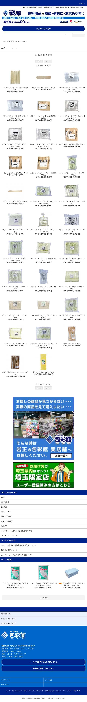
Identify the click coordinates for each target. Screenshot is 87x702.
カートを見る (48, 680)
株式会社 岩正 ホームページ (43, 668)
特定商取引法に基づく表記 (52, 690)
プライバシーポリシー (66, 690)
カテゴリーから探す (43, 29)
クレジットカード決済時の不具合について (16, 555)
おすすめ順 (38, 55)
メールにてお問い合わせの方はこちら (43, 662)
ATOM (78, 690)
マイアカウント (5, 680)
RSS (75, 690)
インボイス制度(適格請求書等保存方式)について (18, 545)
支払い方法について (17, 690)
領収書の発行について (9, 550)
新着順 (50, 55)
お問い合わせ (5, 684)
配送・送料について (29, 690)
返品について (39, 690)
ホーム (4, 41)
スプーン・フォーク (21, 41)
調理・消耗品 (10, 41)
